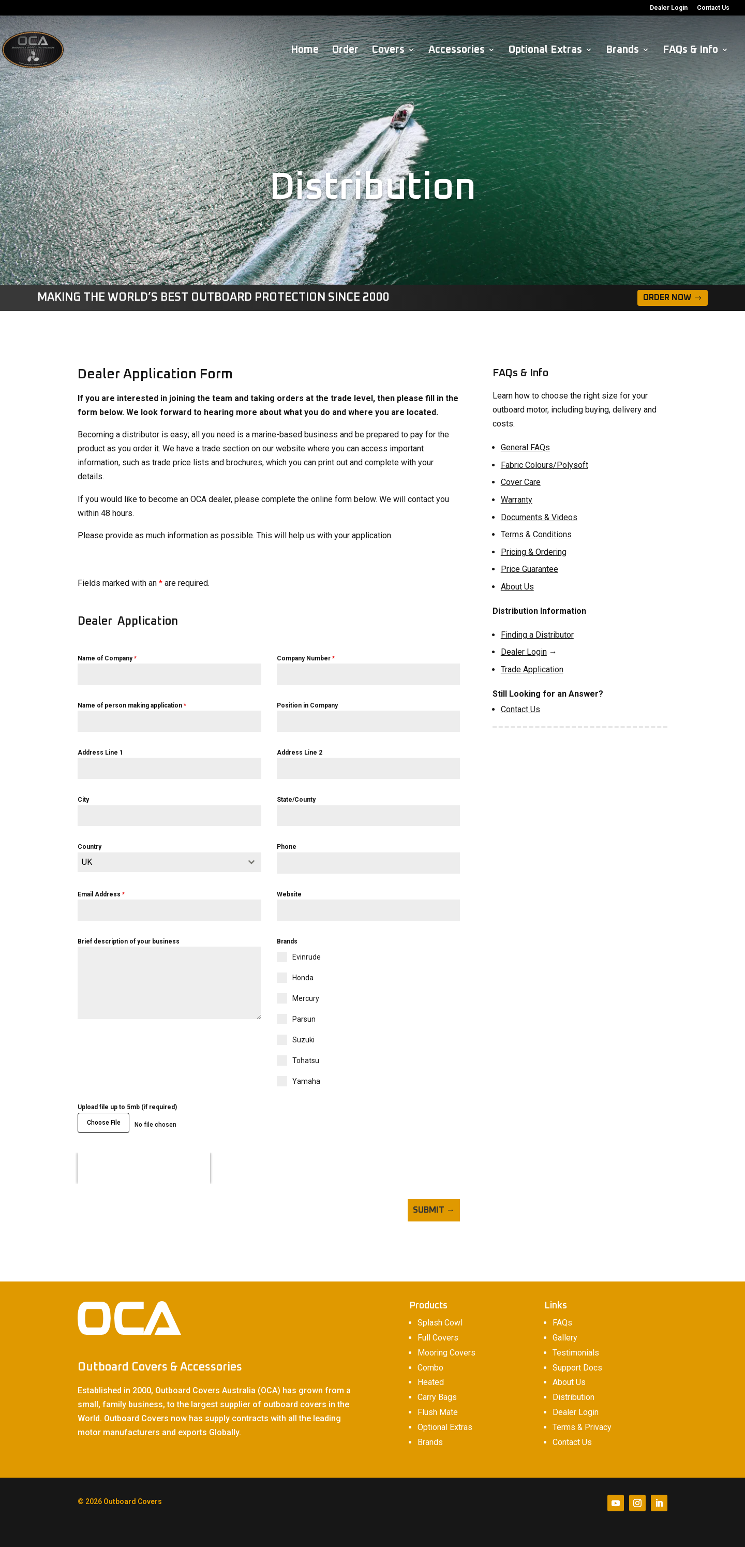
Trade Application (532, 669)
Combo (430, 1359)
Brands (622, 50)
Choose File (104, 1122)
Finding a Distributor (537, 635)
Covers (388, 50)
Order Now (667, 297)
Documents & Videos (539, 517)
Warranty (516, 500)
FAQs (562, 1314)
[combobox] (169, 862)
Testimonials (576, 1344)
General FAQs (525, 447)
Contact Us (713, 8)
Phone (286, 846)
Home (305, 50)
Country (89, 846)
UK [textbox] (87, 862)
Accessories (456, 50)
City (83, 799)
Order (345, 50)
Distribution (573, 1389)
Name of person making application (132, 705)
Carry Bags (437, 1389)
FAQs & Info (690, 50)
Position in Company (307, 705)
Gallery (565, 1329)
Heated (431, 1374)
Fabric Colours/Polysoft (544, 465)
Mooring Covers (446, 1344)
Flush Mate (438, 1404)
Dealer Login (669, 8)
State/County (296, 799)
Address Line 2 (299, 752)
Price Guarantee (529, 569)
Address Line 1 (100, 752)
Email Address (101, 894)
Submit (428, 1206)
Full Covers (438, 1329)
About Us (517, 587)
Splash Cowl (440, 1314)
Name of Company (107, 658)
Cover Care (521, 482)
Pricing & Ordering (534, 552)
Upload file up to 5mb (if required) (127, 1107)
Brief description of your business (129, 941)
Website (289, 894)
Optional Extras (545, 50)
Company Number (306, 658)
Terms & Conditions (536, 534)
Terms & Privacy (582, 1419)
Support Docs (577, 1359)
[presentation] (144, 1164)
